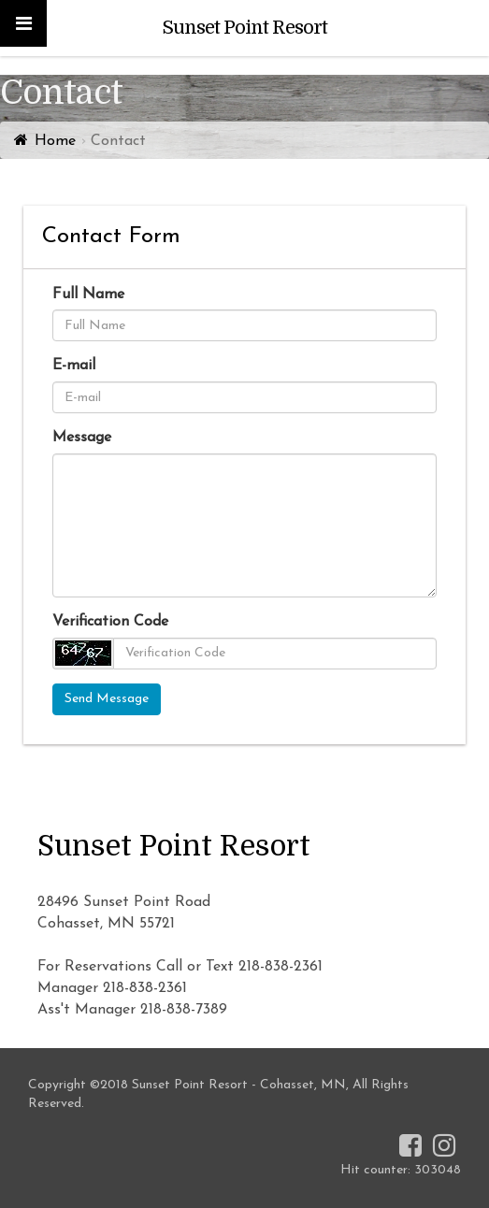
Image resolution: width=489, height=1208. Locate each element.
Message (81, 437)
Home (55, 141)
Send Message (107, 699)
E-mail (73, 365)
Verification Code (110, 621)
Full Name (88, 294)
